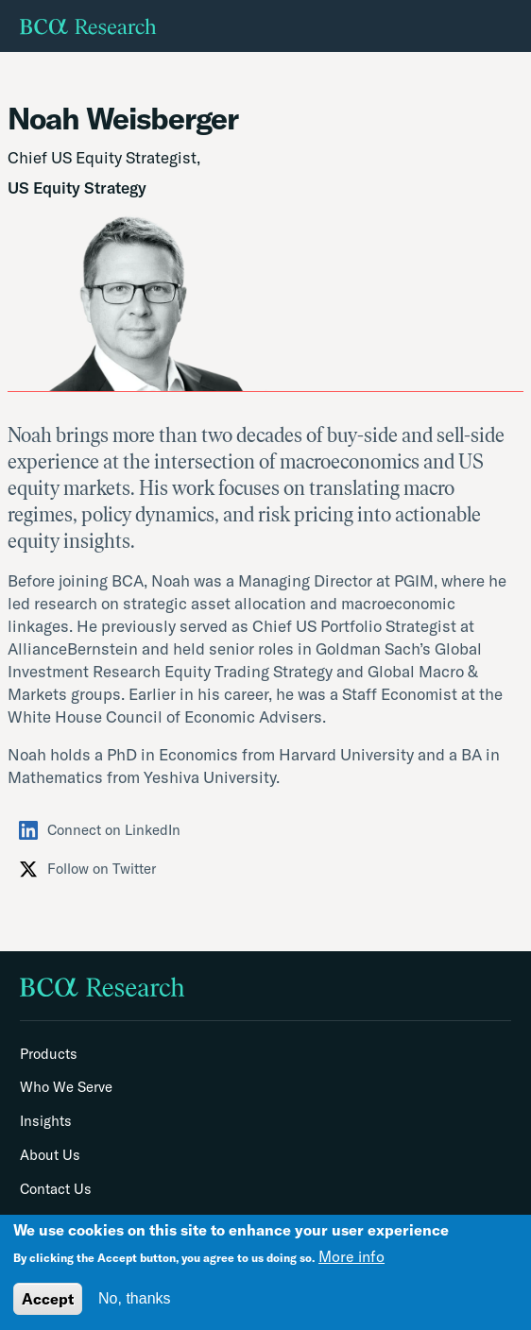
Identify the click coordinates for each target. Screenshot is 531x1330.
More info (351, 1256)
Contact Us (56, 1189)
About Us (50, 1155)
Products (48, 1054)
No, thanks (134, 1298)
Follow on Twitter (87, 869)
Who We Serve (66, 1087)
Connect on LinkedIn (99, 830)
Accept (48, 1298)
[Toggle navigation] (512, 26)
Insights (46, 1121)
